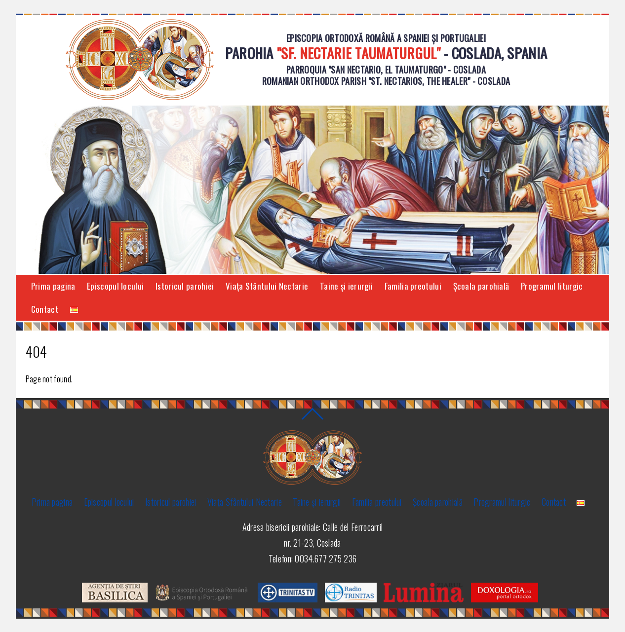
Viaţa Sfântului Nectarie (267, 286)
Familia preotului (413, 286)
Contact (44, 309)
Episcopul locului (115, 286)
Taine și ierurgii (346, 286)
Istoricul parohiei (185, 286)
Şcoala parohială (481, 286)
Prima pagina (53, 286)
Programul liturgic (552, 286)
